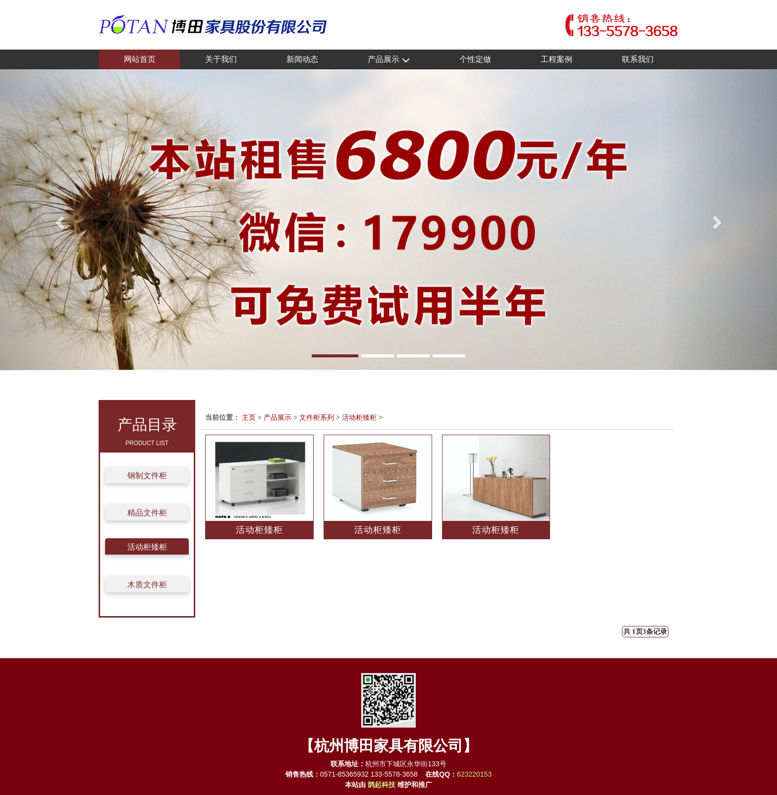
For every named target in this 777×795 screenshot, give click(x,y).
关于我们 (221, 59)
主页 (249, 417)
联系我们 (638, 59)
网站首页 (140, 59)
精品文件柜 (147, 513)
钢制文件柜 (147, 475)
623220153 (474, 774)
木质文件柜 (147, 584)
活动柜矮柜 (147, 547)
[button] (58, 219)
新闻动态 (302, 59)
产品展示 (388, 59)
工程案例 (556, 59)
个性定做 (475, 59)
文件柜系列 (316, 417)
